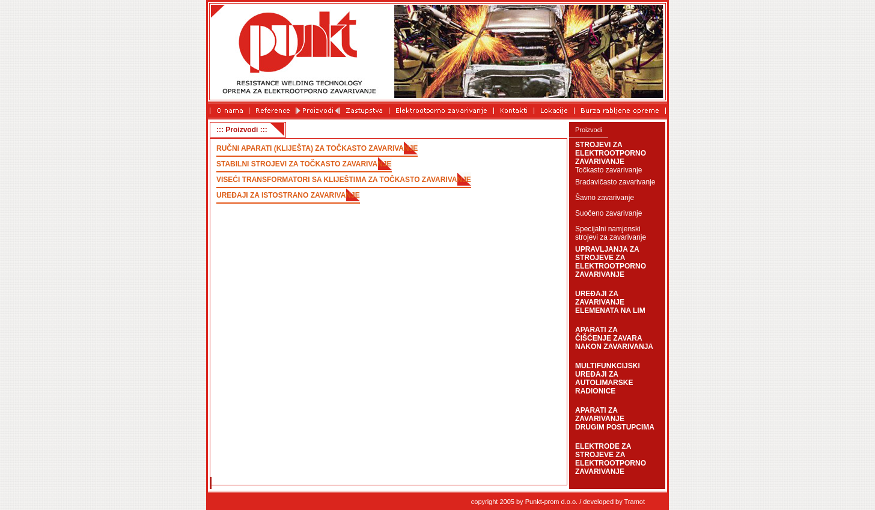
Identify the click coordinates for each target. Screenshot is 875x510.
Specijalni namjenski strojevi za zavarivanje (610, 233)
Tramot (634, 501)
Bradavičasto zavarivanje (615, 182)
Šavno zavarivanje (604, 197)
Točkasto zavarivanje (608, 170)
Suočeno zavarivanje (608, 213)
